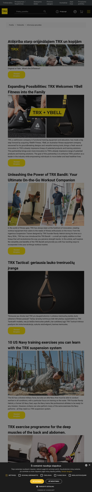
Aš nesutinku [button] (53, 481)
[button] (46, 486)
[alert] (46, 246)
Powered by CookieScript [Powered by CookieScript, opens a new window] (46, 490)
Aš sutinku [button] (37, 481)
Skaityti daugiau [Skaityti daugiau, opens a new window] (66, 471)
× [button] (89, 465)
